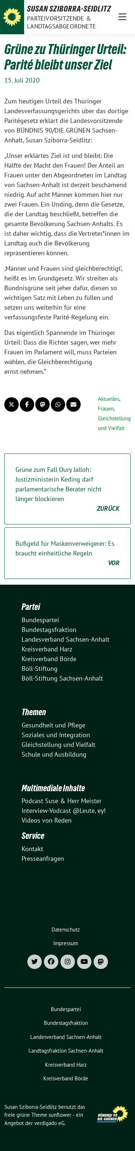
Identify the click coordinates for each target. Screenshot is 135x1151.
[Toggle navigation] (122, 17)
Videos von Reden (47, 820)
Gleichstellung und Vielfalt (58, 744)
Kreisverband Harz (47, 649)
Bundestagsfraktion (49, 629)
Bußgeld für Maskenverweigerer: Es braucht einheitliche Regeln (67, 553)
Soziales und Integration (56, 735)
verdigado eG (49, 1123)
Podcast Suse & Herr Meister (62, 801)
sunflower (60, 1114)
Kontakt (32, 849)
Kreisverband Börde (49, 659)
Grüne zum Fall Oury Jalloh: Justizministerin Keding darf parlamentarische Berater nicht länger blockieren (67, 489)
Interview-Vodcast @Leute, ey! (63, 810)
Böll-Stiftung (40, 668)
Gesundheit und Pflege (53, 725)
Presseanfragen (43, 858)
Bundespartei (40, 620)
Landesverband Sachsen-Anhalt (65, 639)
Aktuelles (108, 398)
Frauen (106, 408)
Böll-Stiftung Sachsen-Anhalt (62, 678)
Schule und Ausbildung (54, 754)
